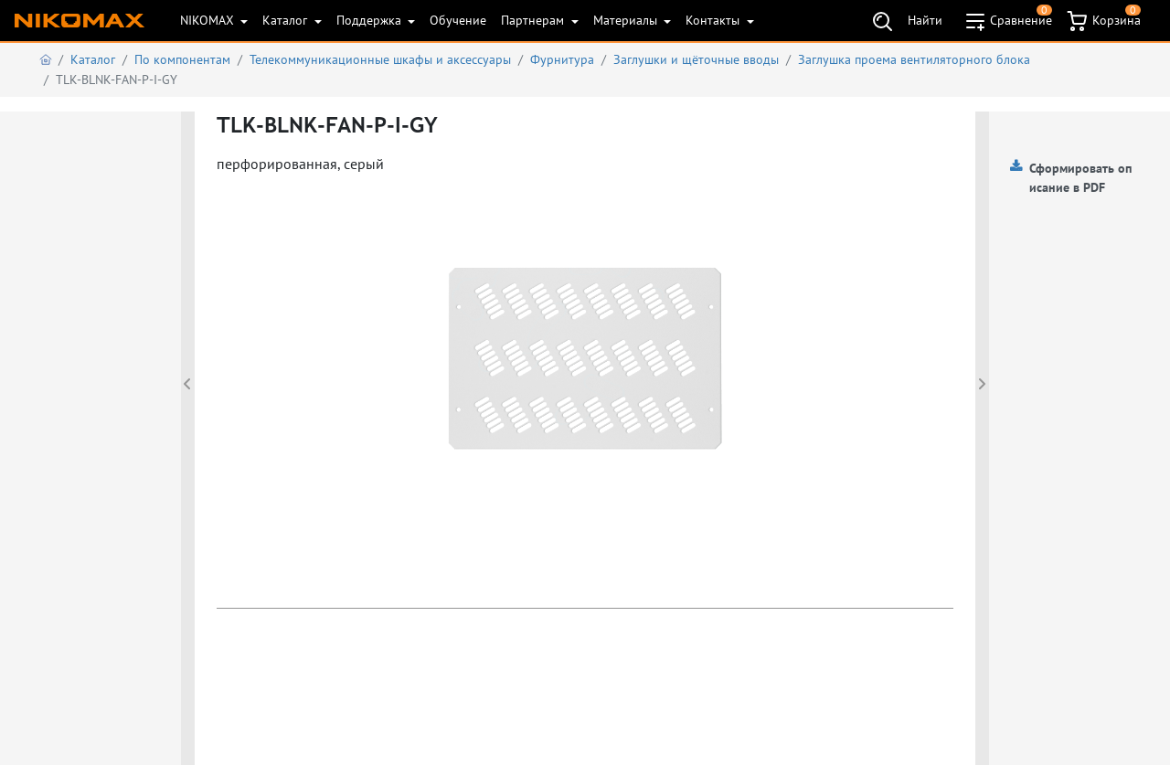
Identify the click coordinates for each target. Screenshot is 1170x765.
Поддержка (370, 20)
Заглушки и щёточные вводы (696, 59)
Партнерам (534, 20)
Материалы (627, 20)
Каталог (286, 20)
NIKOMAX (209, 20)
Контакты (714, 20)
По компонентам (182, 59)
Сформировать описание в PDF (1080, 178)
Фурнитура (562, 59)
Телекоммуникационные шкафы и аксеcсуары (380, 59)
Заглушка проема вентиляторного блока (914, 59)
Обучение (458, 20)
